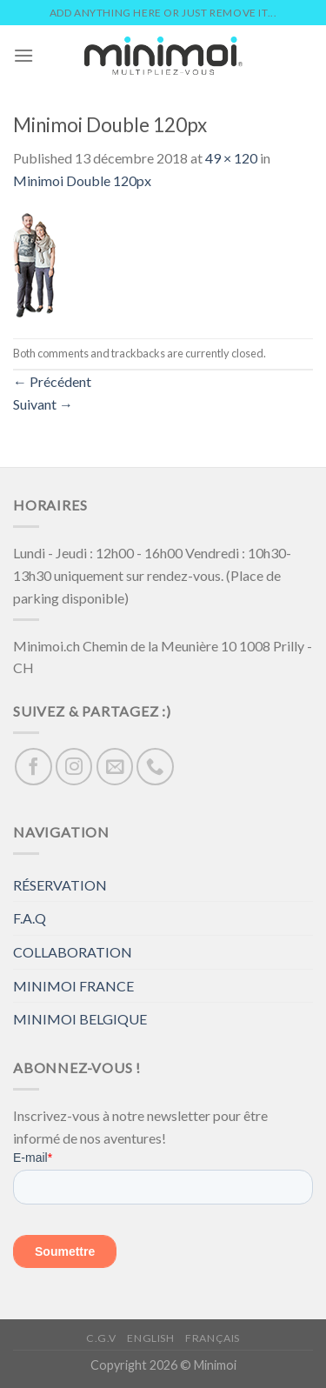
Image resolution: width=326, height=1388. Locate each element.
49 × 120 (231, 158)
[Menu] (23, 55)
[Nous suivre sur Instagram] (74, 766)
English (150, 1338)
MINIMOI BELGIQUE (80, 1019)
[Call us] (155, 766)
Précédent (52, 381)
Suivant (43, 404)
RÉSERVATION (60, 885)
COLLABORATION (72, 952)
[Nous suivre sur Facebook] (33, 766)
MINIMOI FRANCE (73, 986)
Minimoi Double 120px (82, 180)
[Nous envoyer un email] (115, 766)
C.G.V (101, 1338)
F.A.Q (29, 918)
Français (212, 1338)
